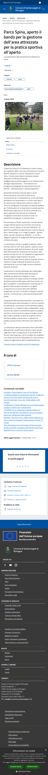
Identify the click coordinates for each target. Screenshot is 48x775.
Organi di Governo (11, 575)
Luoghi (7, 669)
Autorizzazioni (10, 608)
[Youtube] (10, 565)
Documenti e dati (11, 595)
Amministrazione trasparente (18, 731)
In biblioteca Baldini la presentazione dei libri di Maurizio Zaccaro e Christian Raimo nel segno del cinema (24, 396)
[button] (24, 771)
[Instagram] (16, 565)
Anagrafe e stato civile (13, 605)
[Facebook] (5, 565)
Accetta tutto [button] (16, 767)
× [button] (45, 750)
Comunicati (21, 18)
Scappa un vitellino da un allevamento (17, 407)
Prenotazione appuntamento (15, 711)
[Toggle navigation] (4, 9)
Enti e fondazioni (11, 585)
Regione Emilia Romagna (12, 2)
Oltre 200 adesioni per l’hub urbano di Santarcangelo (22, 425)
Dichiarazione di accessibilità (18, 745)
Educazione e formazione (14, 619)
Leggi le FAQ (9, 718)
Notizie (7, 653)
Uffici (7, 581)
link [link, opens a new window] (44, 762)
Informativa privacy (15, 738)
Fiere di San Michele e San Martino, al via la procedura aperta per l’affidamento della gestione (23, 413)
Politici (7, 588)
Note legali (12, 741)
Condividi (9, 66)
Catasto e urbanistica (12, 612)
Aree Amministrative (12, 578)
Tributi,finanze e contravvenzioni (16, 642)
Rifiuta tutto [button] (32, 767)
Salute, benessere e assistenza (16, 639)
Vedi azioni (9, 70)
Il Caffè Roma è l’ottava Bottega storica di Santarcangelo (24, 405)
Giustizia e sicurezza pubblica (15, 629)
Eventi (7, 672)
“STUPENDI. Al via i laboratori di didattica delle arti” (22, 410)
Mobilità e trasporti (11, 636)
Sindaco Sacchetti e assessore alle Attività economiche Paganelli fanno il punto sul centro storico (23, 428)
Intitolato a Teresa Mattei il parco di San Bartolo (21, 392)
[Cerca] (43, 9)
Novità (12, 18)
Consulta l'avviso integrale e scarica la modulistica (21, 344)
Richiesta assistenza (12, 721)
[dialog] (24, 761)
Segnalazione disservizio (13, 714)
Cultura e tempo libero (13, 615)
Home (5, 18)
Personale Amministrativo (14, 591)
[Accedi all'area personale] (40, 2)
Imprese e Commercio (12, 632)
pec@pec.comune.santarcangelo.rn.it (18, 699)
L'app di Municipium (24, 524)
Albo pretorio (13, 735)
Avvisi (7, 659)
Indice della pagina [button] (13, 138)
